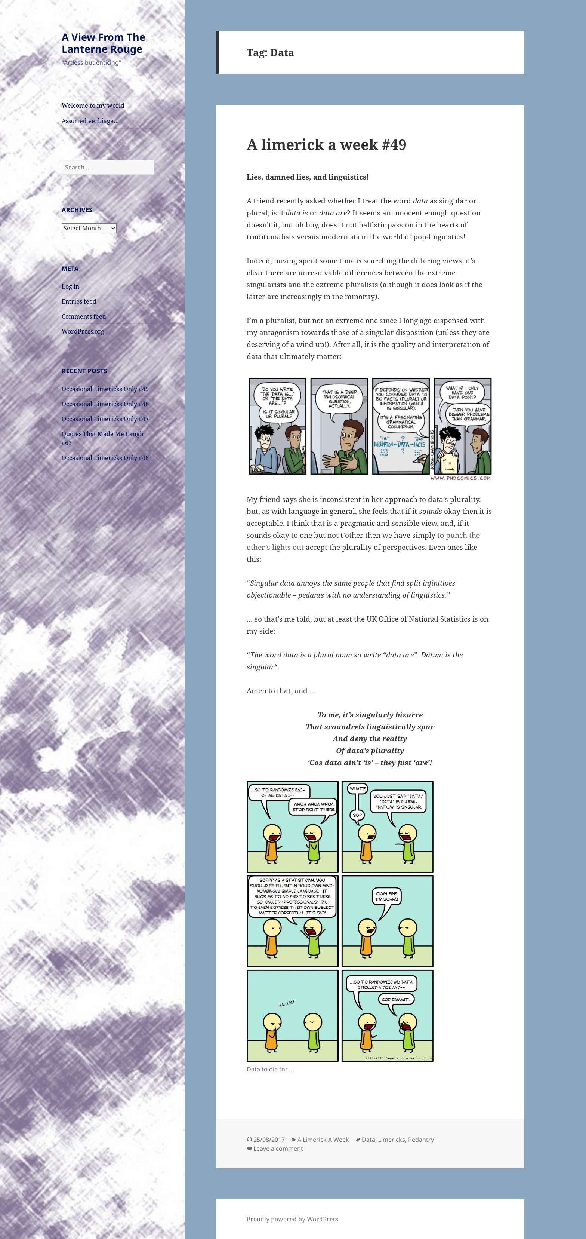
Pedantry (421, 1139)
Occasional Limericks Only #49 (105, 389)
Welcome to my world (93, 105)
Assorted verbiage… (90, 121)
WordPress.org (83, 331)
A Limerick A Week (323, 1139)
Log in (70, 286)
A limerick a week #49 (327, 144)
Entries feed (79, 301)
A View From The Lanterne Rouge (103, 43)
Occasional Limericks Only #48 (105, 404)
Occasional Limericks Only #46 (105, 458)
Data (368, 1139)
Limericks (391, 1139)
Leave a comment (278, 1148)
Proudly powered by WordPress (292, 1219)
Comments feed (84, 316)
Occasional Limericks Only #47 (105, 419)
